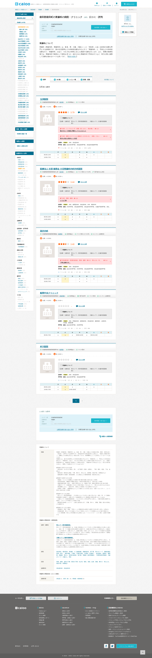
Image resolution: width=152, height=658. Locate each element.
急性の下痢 (67, 561)
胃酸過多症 (86, 551)
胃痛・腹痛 (59, 561)
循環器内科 (21, 164)
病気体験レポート (44, 617)
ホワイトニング (22, 291)
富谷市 (21, 78)
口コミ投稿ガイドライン (92, 611)
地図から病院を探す (22, 146)
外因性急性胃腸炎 (102, 555)
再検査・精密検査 (77, 578)
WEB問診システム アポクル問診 (118, 622)
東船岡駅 (62, 296)
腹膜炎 (105, 553)
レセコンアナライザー (115, 624)
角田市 (21, 63)
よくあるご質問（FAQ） (92, 613)
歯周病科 (20, 282)
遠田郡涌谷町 (23, 115)
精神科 (20, 270)
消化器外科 (67, 568)
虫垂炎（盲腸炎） (89, 553)
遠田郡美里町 (23, 118)
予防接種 (20, 304)
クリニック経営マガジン (116, 627)
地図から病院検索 (107, 436)
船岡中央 (23, 36)
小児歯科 (20, 285)
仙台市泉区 (23, 50)
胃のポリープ (99, 551)
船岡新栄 (23, 34)
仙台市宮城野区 (24, 43)
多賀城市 (22, 65)
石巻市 (22, 52)
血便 (92, 561)
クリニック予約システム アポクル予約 (120, 620)
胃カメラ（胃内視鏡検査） (63, 525)
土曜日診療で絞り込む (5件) (65, 36)
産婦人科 (20, 256)
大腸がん (65, 557)
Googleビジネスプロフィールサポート (120, 631)
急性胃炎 (58, 551)
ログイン (116, 5)
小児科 (20, 262)
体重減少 (65, 563)
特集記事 (41, 620)
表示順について (109, 79)
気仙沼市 (22, 56)
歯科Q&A (41, 622)
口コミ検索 (42, 615)
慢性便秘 (67, 553)
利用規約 (88, 615)
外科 (19, 195)
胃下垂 (92, 551)
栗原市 (21, 72)
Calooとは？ (42, 611)
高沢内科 (44, 231)
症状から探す (66, 613)
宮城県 (47, 9)
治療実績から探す (67, 615)
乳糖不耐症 (80, 553)
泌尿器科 (20, 230)
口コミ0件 (82, 306)
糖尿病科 (20, 173)
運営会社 (17, 646)
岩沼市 (21, 67)
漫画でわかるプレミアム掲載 (117, 615)
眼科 (19, 241)
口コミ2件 (84, 112)
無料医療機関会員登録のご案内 (118, 611)
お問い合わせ (35, 646)
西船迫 (22, 31)
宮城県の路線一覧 (22, 133)
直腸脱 (61, 555)
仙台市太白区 (23, 48)
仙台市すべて (23, 39)
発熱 (89, 561)
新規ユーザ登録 (107, 5)
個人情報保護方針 (90, 617)
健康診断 (20, 306)
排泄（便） (66, 578)
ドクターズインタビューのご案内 (118, 617)
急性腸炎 (98, 553)
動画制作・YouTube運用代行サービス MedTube (123, 636)
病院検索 (32, 9)
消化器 (58, 578)
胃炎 (70, 557)
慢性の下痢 (74, 561)
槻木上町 (23, 29)
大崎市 (21, 76)
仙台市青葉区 (23, 41)
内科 (19, 159)
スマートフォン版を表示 (126, 646)
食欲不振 (58, 563)
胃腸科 (40, 9)
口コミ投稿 (42, 624)
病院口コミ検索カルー (21, 9)
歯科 (19, 278)
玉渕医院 (44, 99)
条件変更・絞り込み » (100, 27)
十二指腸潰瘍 (78, 551)
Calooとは (96, 5)
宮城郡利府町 (23, 102)
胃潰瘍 (71, 551)
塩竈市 (21, 54)
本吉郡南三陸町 (24, 122)
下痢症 (73, 553)
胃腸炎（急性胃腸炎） (89, 555)
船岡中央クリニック (49, 293)
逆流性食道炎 (72, 555)
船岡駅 (60, 234)
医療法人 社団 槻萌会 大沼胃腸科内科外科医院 (61, 169)
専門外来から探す (67, 620)
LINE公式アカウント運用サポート (119, 634)
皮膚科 (20, 223)
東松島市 (22, 74)
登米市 (21, 69)
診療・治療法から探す (68, 624)
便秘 (96, 561)
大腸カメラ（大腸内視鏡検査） (65, 537)
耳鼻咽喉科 (21, 246)
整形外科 (20, 209)
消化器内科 (59, 568)
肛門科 (20, 233)
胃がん (66, 555)
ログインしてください (127, 26)
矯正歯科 (20, 280)
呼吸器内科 (21, 162)
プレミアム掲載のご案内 (116, 613)
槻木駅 (61, 102)
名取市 (21, 61)
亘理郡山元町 (23, 96)
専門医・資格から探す (68, 617)
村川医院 (44, 347)
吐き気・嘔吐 (82, 561)
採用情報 (25, 646)
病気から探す (66, 611)
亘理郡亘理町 (23, 94)
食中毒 (79, 555)
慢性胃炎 (65, 551)
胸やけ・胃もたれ (104, 561)
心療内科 (20, 272)
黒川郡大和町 (23, 104)
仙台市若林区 (23, 45)
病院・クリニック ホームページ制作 (119, 629)
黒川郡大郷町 (23, 107)
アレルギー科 (22, 177)
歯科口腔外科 (22, 287)
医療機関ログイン (126, 598)
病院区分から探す (67, 622)
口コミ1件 (84, 182)
